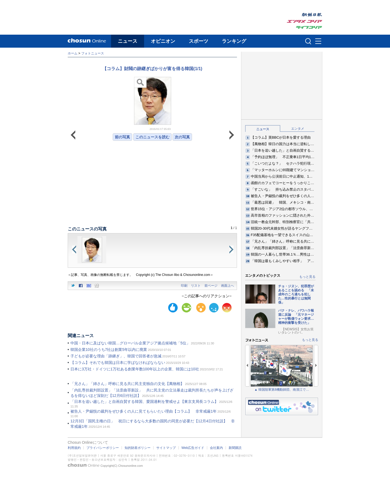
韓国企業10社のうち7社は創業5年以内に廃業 (108, 349)
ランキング (234, 41)
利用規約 (74, 448)
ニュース (127, 41)
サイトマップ (166, 448)
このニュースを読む (152, 137)
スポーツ (198, 41)
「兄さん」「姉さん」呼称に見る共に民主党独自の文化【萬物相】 (127, 383)
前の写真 (122, 137)
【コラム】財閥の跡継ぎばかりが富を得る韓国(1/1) (152, 68)
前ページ (210, 286)
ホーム (72, 53)
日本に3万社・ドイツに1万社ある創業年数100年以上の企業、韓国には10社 (134, 369)
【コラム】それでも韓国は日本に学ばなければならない (117, 362)
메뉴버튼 (318, 41)
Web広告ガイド (192, 448)
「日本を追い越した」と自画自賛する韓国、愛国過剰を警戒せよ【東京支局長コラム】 (144, 401)
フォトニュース (92, 53)
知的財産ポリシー (138, 448)
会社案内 (216, 448)
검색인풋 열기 (308, 41)
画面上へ (227, 286)
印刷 (184, 286)
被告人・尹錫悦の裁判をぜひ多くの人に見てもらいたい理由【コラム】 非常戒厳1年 (143, 411)
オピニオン (163, 41)
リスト (196, 286)
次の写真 (182, 137)
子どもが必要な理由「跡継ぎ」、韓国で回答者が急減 (115, 356)
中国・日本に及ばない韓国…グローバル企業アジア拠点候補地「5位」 (130, 343)
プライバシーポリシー (102, 448)
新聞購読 (235, 448)
